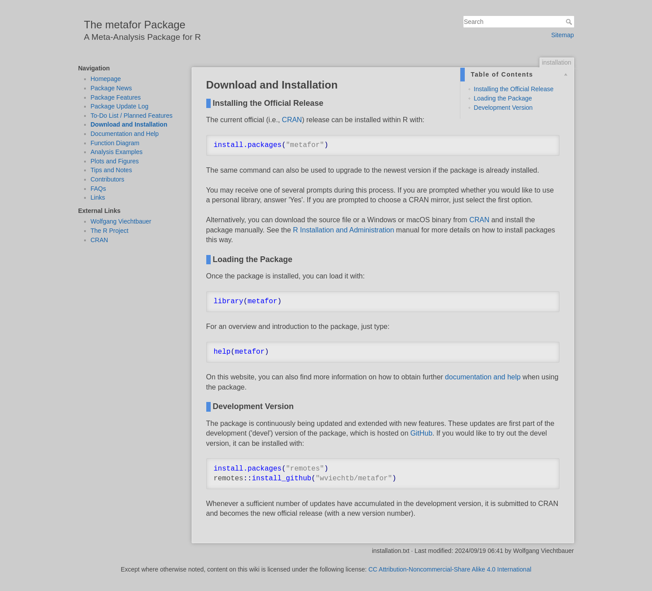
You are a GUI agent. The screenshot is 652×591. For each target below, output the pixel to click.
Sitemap (562, 35)
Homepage (106, 78)
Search (570, 22)
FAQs (98, 188)
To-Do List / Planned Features (132, 115)
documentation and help (483, 377)
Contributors (107, 179)
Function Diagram (115, 143)
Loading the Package (503, 98)
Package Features (116, 97)
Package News (111, 88)
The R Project (110, 230)
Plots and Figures (115, 161)
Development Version (503, 107)
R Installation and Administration (343, 230)
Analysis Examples (117, 151)
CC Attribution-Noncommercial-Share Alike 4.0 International (449, 569)
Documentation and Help (125, 133)
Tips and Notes (111, 170)
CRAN (99, 239)
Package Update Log (120, 106)
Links (98, 197)
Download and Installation (129, 124)
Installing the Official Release (513, 89)
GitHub (421, 433)
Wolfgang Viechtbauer (121, 221)
